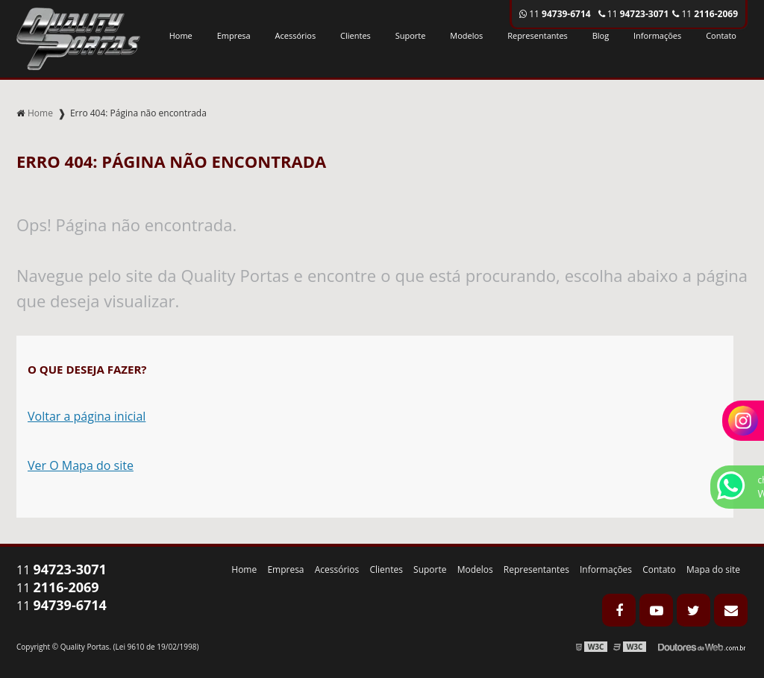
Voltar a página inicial (86, 416)
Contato (721, 35)
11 (705, 13)
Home (180, 35)
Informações (657, 35)
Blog (600, 35)
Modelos (466, 35)
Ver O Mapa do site (81, 465)
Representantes (537, 35)
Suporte (410, 35)
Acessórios (295, 35)
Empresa (234, 35)
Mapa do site (713, 569)
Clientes (355, 35)
